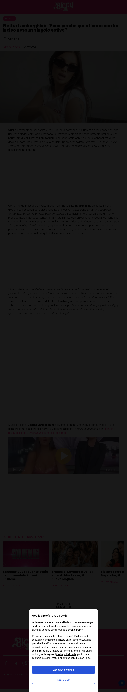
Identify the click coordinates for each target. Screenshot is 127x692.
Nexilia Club (63, 679)
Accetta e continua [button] (63, 669)
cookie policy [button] (75, 629)
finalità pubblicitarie (66, 654)
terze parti (83, 636)
